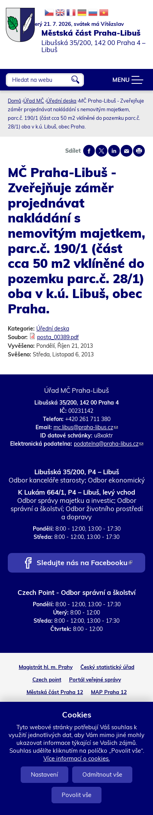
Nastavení (44, 774)
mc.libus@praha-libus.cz (85, 427)
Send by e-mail (126, 151)
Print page (139, 151)
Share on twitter (101, 151)
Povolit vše (76, 795)
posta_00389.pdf (58, 337)
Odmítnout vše (102, 774)
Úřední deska (61, 101)
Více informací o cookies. (76, 758)
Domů (14, 101)
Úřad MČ (33, 101)
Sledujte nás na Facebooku (84, 563)
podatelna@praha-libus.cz (108, 443)
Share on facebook (89, 151)
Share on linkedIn (114, 151)
